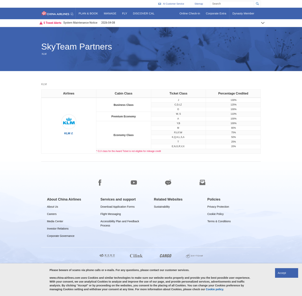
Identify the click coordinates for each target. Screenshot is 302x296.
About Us (52, 207)
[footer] (151, 229)
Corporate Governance (60, 237)
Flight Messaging (111, 215)
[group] (64, 199)
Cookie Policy (215, 215)
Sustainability (162, 207)
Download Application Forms (118, 207)
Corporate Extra (216, 14)
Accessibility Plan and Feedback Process (120, 222)
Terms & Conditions (219, 222)
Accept (282, 272)
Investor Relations (58, 229)
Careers (52, 215)
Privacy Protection (218, 207)
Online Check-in (189, 14)
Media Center (55, 222)
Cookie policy (214, 289)
